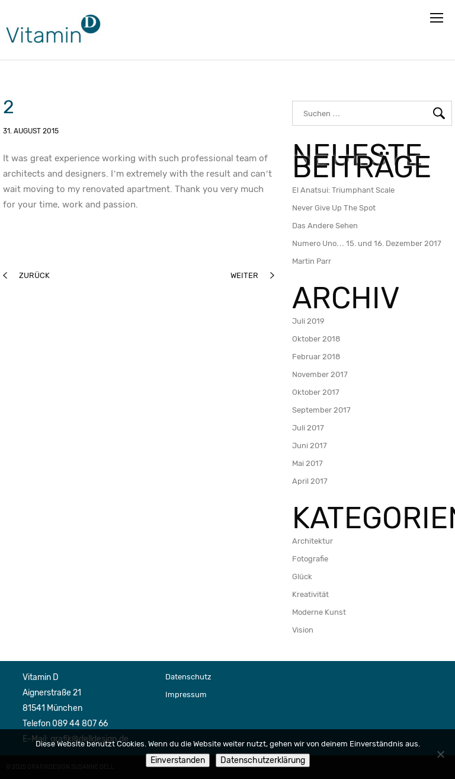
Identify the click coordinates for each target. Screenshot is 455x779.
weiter (252, 275)
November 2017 (320, 374)
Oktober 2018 (316, 338)
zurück (26, 275)
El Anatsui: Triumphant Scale (343, 190)
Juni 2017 (309, 445)
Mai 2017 (307, 463)
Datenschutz (188, 676)
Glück (302, 576)
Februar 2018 (316, 356)
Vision (302, 629)
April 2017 (310, 481)
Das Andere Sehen (325, 225)
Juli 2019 (308, 321)
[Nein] (440, 754)
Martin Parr (311, 261)
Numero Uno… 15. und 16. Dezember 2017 (366, 243)
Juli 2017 (308, 427)
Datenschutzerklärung (262, 760)
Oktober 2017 (315, 392)
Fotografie (310, 558)
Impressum (186, 694)
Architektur (312, 541)
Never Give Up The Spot (334, 207)
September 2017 (321, 410)
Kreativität (310, 594)
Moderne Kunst (319, 612)
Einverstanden (177, 760)
